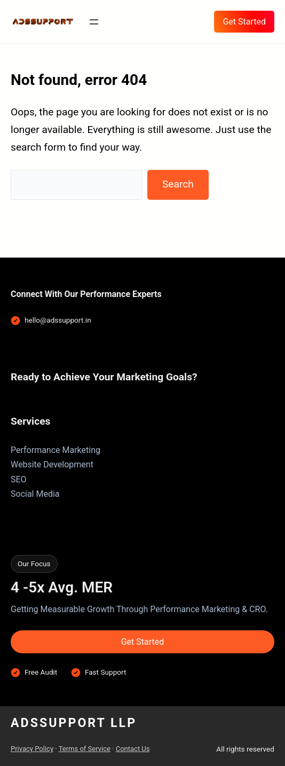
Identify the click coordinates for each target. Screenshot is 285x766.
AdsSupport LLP (74, 722)
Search (178, 184)
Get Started (244, 22)
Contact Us (133, 749)
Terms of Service (84, 749)
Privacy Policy (32, 749)
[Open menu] (94, 21)
